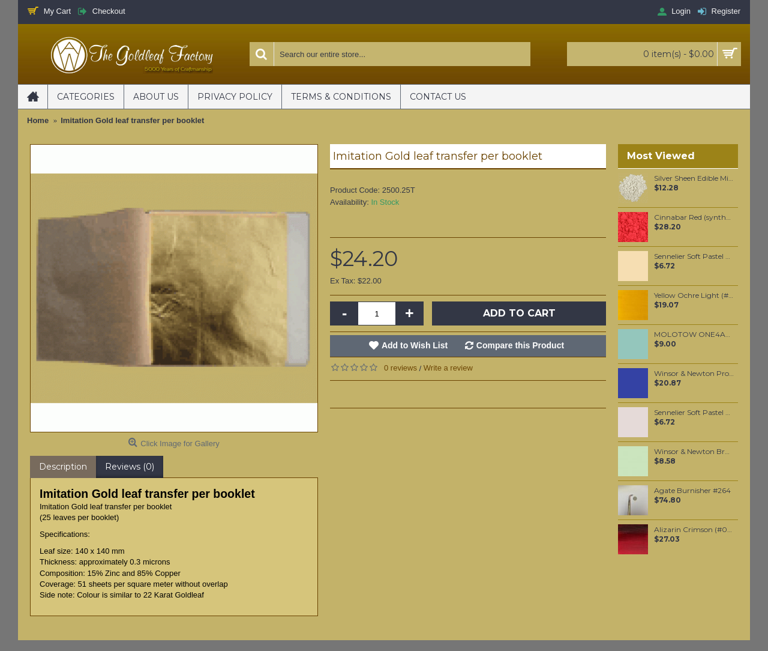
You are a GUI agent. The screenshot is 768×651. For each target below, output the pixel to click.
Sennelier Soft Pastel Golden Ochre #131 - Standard (694, 256)
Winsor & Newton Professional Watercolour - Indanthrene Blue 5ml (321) (694, 373)
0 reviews (400, 367)
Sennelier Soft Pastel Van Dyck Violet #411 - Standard (694, 412)
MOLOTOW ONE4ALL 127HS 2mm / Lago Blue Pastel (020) (694, 334)
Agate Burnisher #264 (692, 490)
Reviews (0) (129, 466)
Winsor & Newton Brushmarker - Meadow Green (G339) (694, 451)
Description (63, 466)
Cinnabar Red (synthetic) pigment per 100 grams (694, 217)
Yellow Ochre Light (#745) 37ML (694, 295)
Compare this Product (520, 345)
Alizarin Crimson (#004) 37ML (694, 529)
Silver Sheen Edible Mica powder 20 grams (694, 178)
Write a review (448, 367)
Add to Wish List (415, 345)
